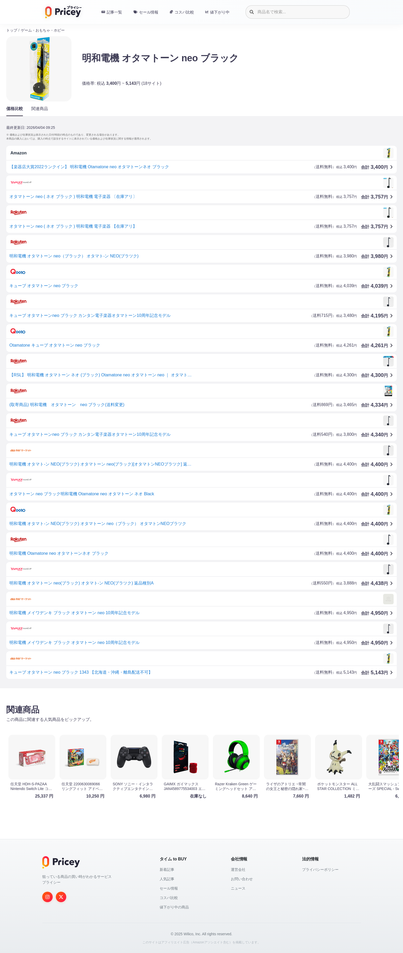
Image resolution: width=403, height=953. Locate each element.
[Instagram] (47, 897)
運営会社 (238, 869)
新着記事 (167, 869)
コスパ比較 (169, 898)
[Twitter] (61, 897)
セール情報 (169, 888)
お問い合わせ (242, 879)
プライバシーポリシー (320, 869)
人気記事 (167, 879)
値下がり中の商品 (174, 907)
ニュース (238, 888)
